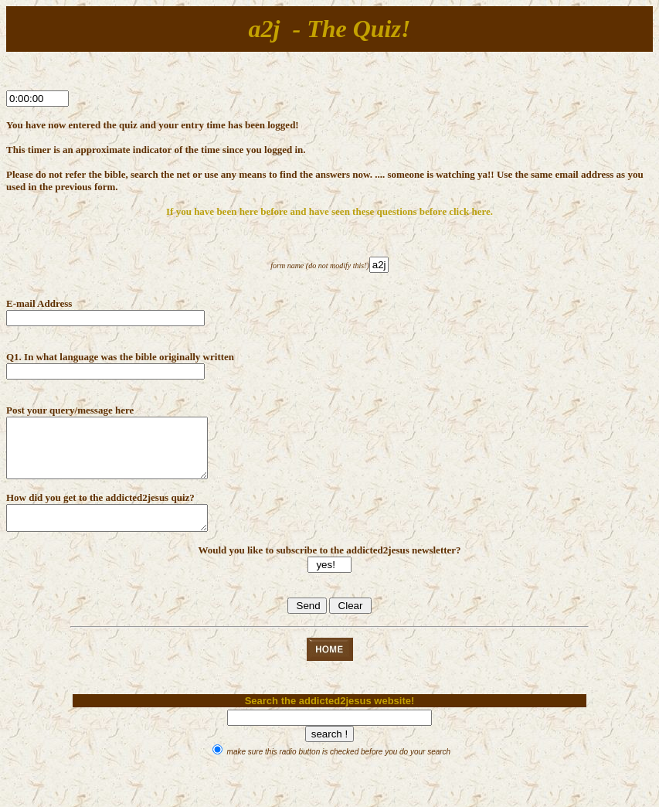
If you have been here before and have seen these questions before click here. (329, 211)
